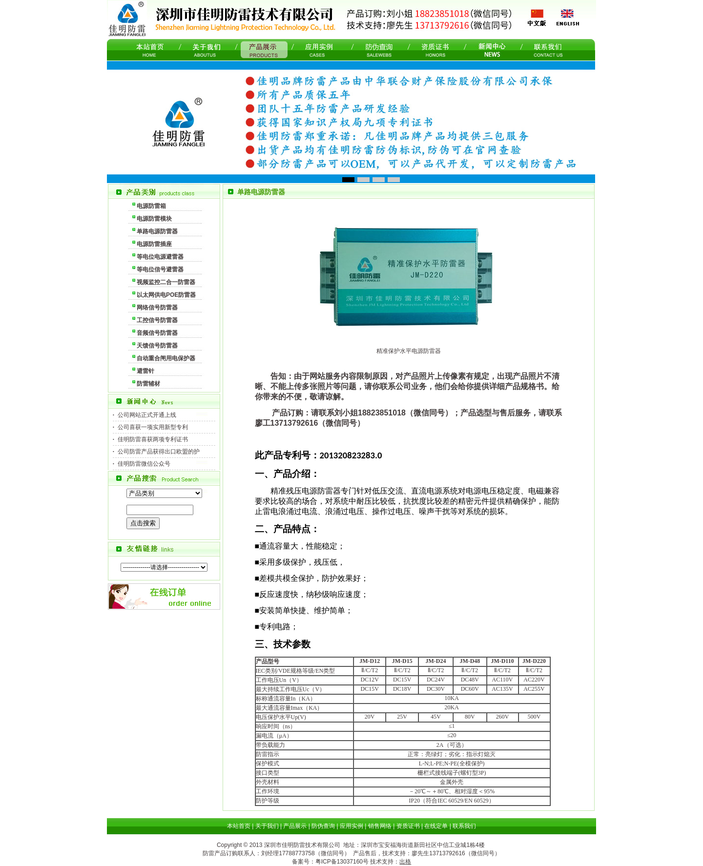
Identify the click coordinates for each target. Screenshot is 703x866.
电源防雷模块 (154, 218)
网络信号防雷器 (157, 307)
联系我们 (464, 826)
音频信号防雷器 (157, 333)
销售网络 (380, 826)
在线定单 (436, 826)
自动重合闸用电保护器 (166, 358)
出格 (405, 861)
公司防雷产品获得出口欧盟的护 (159, 451)
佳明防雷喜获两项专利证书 (153, 439)
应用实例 (351, 826)
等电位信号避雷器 (160, 269)
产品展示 (295, 826)
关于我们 (267, 826)
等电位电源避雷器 (160, 256)
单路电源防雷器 (157, 231)
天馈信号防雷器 (157, 345)
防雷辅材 (148, 383)
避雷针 (145, 371)
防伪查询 (323, 826)
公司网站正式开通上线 (147, 415)
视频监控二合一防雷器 (166, 282)
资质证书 (408, 826)
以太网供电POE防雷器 (166, 294)
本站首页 (238, 826)
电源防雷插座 (154, 244)
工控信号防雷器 (157, 320)
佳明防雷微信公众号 (144, 463)
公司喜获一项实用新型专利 (153, 427)
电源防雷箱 (151, 206)
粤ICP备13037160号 (342, 861)
